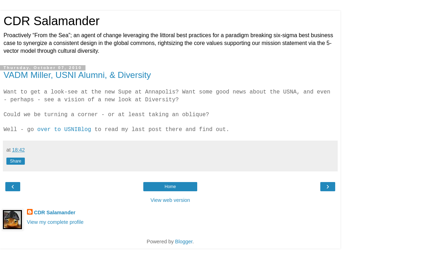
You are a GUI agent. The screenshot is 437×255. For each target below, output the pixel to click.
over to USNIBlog (64, 129)
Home (170, 186)
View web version (170, 200)
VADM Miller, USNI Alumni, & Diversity (77, 75)
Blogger (184, 241)
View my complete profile (55, 222)
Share (15, 161)
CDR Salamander (52, 21)
